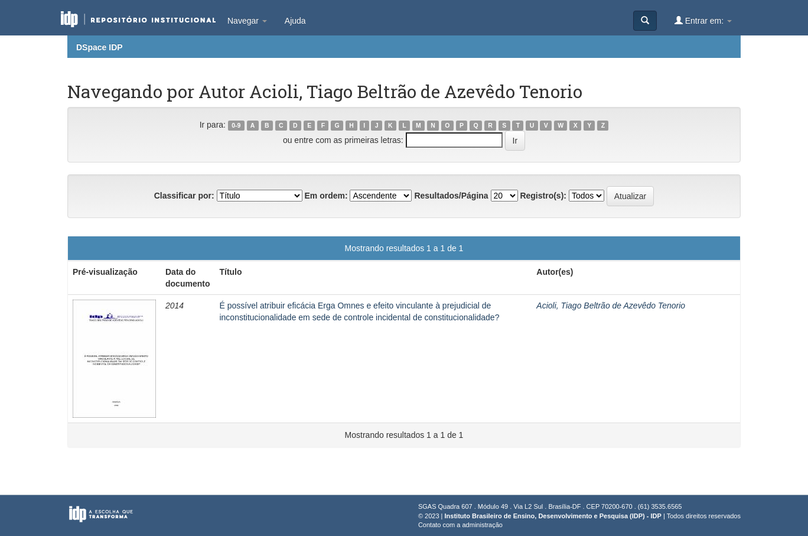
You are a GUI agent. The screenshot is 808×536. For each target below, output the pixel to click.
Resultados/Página (451, 195)
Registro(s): (543, 195)
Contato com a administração (460, 524)
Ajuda (295, 20)
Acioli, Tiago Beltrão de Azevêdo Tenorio (610, 305)
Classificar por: (184, 195)
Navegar (247, 20)
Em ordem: (325, 195)
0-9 (236, 125)
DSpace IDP (99, 47)
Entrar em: (703, 20)
